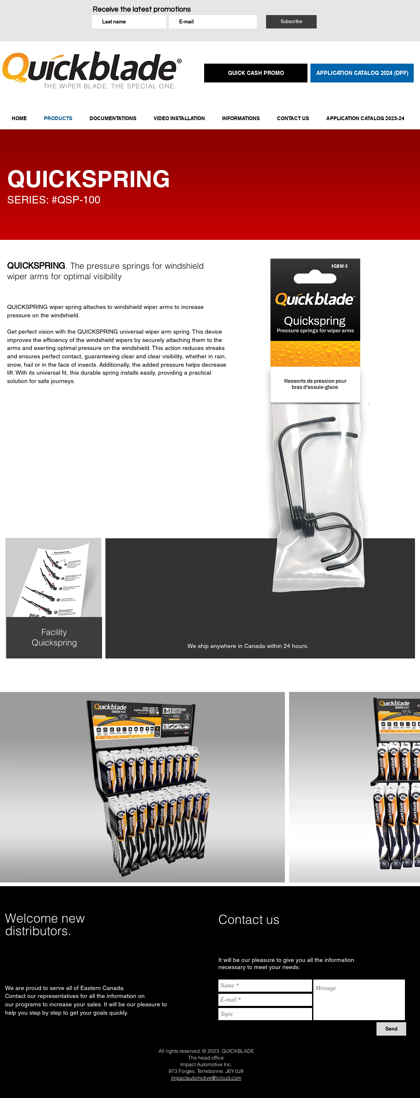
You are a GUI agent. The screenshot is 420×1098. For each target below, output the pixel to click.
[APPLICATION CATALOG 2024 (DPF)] (362, 73)
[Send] (391, 1029)
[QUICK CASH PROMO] (255, 73)
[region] (53, 613)
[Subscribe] (291, 21)
